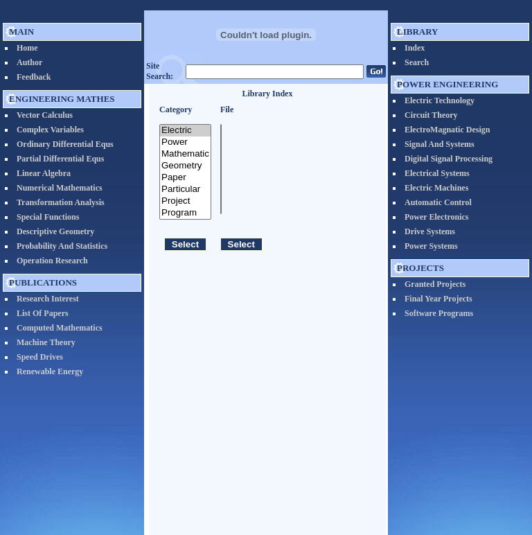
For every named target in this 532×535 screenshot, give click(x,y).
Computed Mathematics (60, 328)
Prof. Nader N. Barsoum (303, 507)
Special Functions (48, 217)
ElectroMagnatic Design (447, 129)
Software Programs (439, 313)
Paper (185, 178)
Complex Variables (50, 129)
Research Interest (48, 299)
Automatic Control (438, 202)
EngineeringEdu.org (217, 507)
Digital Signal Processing (449, 159)
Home (27, 48)
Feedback (34, 77)
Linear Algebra (44, 173)
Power (185, 142)
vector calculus (45, 115)
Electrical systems (437, 173)
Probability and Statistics (62, 246)
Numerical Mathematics (60, 188)
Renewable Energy (50, 371)
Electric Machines (436, 188)
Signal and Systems (440, 144)
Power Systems (431, 246)
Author (29, 62)
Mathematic (185, 154)
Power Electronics (437, 217)
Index (415, 48)
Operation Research (52, 260)
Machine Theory (46, 342)
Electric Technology (440, 100)
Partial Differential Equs (60, 159)
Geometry (185, 166)
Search (417, 62)
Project (185, 201)
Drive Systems (430, 231)
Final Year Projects (438, 299)
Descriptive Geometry (55, 231)
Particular (185, 189)
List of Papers (43, 313)
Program (185, 213)
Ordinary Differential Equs (65, 144)
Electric (185, 131)
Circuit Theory (431, 115)
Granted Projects (435, 284)
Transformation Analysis (61, 202)
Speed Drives (40, 357)
